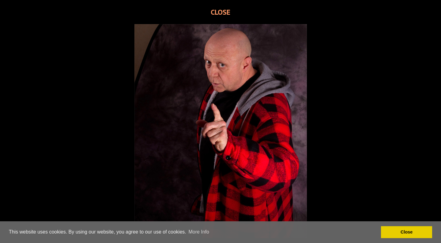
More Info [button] (198, 231)
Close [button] (407, 232)
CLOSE (220, 12)
